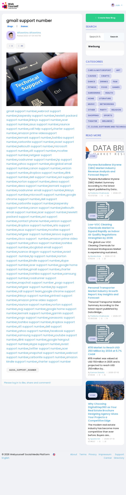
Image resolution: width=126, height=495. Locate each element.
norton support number (34, 181)
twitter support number (45, 348)
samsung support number (35, 335)
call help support (40, 129)
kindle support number (44, 260)
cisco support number (33, 238)
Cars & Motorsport (99, 70)
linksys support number (45, 120)
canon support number (45, 168)
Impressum (105, 454)
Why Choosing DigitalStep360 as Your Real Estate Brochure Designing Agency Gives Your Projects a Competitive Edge (103, 412)
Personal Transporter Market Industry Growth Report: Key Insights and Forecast (103, 293)
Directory (119, 457)
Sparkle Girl (95, 439)
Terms (83, 454)
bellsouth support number (35, 146)
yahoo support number (33, 164)
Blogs (10, 26)
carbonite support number (36, 142)
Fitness (92, 87)
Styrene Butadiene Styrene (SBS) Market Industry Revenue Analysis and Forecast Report (104, 170)
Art (118, 70)
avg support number (32, 309)
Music (91, 104)
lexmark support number (34, 137)
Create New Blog (105, 17)
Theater (92, 121)
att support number (42, 151)
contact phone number (33, 221)
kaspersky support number (36, 115)
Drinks (104, 81)
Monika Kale (95, 256)
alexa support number (33, 186)
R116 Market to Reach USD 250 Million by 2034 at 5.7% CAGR (105, 351)
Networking (107, 104)
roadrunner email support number (41, 190)
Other (91, 109)
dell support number (43, 177)
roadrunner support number (37, 159)
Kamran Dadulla (97, 372)
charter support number (54, 361)
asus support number (44, 124)
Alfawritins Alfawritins (29, 32)
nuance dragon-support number (40, 252)
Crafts (105, 75)
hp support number (43, 256)
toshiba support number (46, 274)
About (74, 454)
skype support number (44, 344)
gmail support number (21, 111)
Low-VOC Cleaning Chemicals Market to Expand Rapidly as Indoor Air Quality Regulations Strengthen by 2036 (104, 231)
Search (114, 36)
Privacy (93, 454)
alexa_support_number (22, 370)
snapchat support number (36, 282)
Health (109, 92)
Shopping (93, 115)
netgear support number (34, 234)
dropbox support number (46, 173)
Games (24, 26)
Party (103, 109)
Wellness (107, 121)
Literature (105, 98)
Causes (92, 75)
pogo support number (33, 318)
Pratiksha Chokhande (99, 193)
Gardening (94, 92)
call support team (30, 291)
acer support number (52, 212)
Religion (116, 109)
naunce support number (34, 304)
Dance (91, 81)
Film (115, 81)
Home (91, 98)
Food (104, 87)
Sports (108, 115)
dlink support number (32, 339)
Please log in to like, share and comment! (27, 382)
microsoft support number (47, 195)
